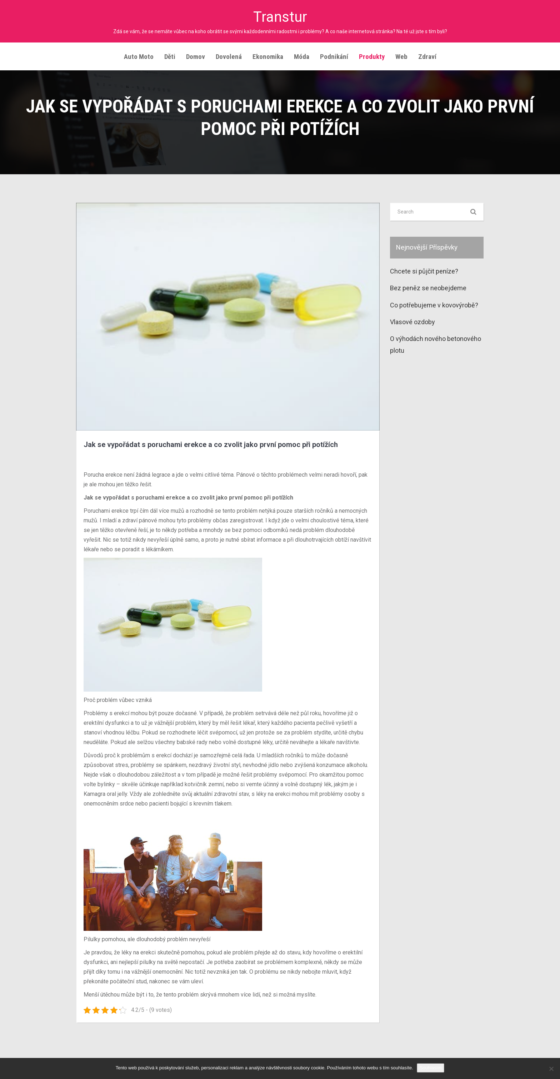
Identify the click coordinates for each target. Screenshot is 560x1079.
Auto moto (139, 56)
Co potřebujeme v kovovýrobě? (434, 304)
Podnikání (334, 56)
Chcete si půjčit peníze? (424, 270)
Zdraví (427, 56)
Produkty (372, 56)
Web (401, 56)
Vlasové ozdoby (412, 321)
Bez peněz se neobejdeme (428, 287)
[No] (551, 1068)
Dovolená (229, 56)
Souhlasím (430, 1067)
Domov (195, 56)
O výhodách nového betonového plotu (435, 343)
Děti (169, 56)
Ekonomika (267, 56)
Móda (301, 56)
